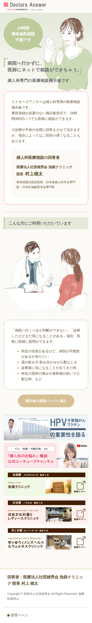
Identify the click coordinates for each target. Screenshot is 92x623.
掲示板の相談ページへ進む (46, 401)
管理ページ (17, 615)
